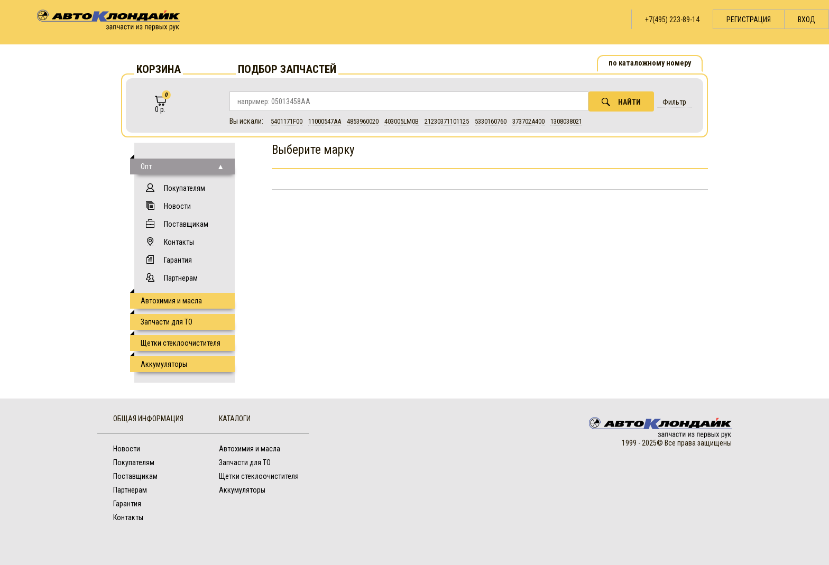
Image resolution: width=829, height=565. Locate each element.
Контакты (179, 242)
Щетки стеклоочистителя (180, 343)
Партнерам (181, 278)
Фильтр (674, 102)
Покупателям (184, 188)
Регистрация (748, 19)
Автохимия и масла (171, 301)
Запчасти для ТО (166, 322)
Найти (621, 101)
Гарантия (178, 260)
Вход (806, 19)
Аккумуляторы (164, 364)
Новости (177, 206)
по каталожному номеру (650, 63)
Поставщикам (186, 224)
